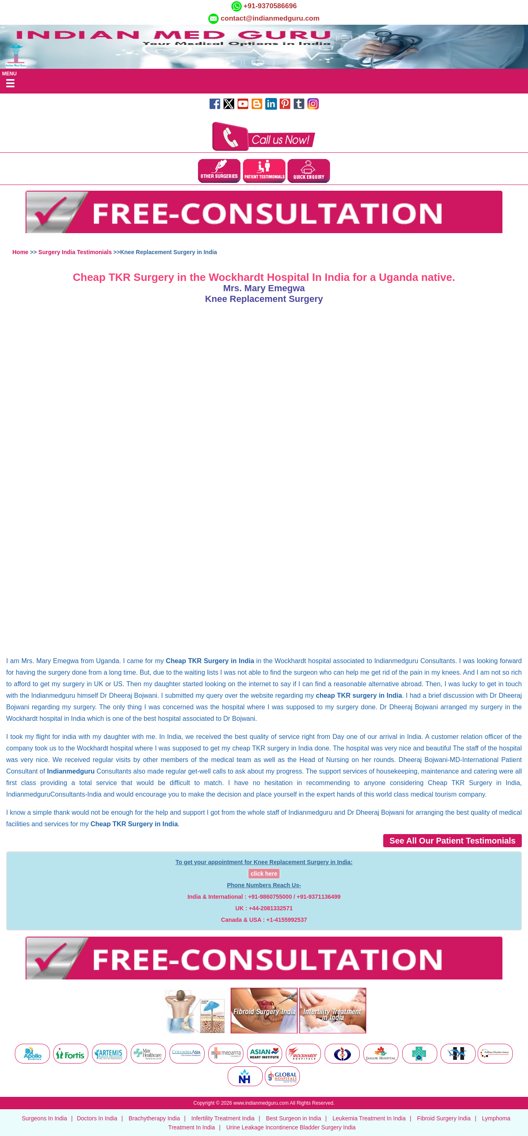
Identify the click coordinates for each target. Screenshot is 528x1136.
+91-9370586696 (269, 6)
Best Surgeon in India (293, 1118)
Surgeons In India (44, 1118)
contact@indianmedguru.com (270, 18)
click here (264, 873)
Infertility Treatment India (223, 1118)
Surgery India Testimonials (75, 252)
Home (20, 252)
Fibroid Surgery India (444, 1118)
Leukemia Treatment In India (368, 1118)
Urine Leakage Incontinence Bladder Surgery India (291, 1127)
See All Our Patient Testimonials (452, 840)
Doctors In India (97, 1118)
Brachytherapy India (154, 1118)
